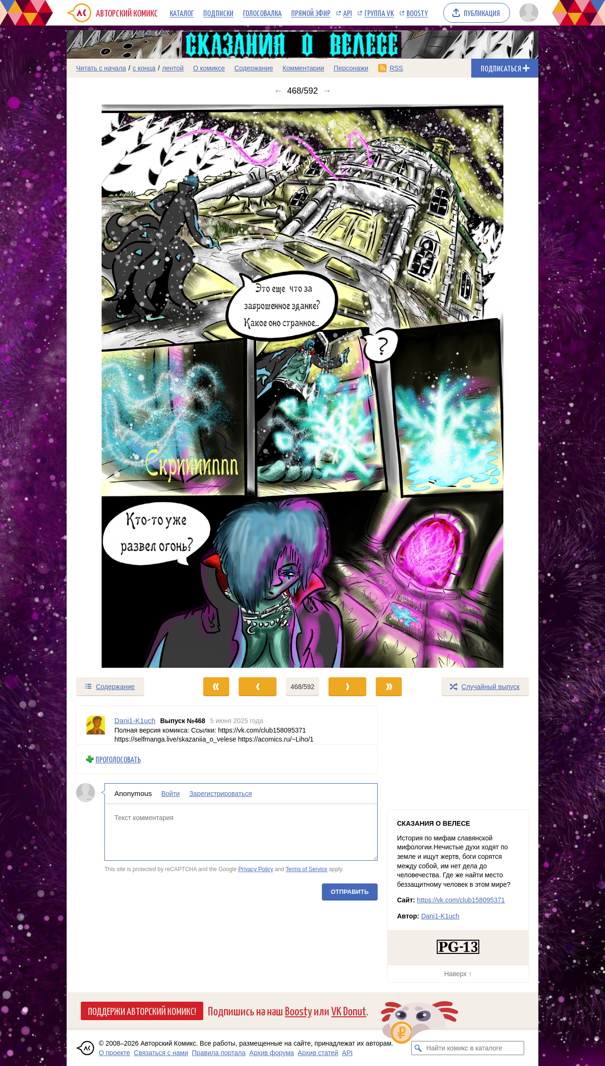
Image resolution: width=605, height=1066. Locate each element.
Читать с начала (101, 68)
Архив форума (272, 1053)
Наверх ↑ (458, 974)
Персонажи (351, 68)
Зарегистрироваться (220, 793)
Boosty (417, 13)
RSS (396, 68)
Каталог (182, 13)
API (347, 13)
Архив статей (318, 1053)
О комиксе (209, 68)
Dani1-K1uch (440, 916)
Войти (170, 793)
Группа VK (379, 13)
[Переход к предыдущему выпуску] (126, 386)
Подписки (218, 13)
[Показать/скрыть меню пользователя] (527, 13)
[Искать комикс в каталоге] (418, 1048)
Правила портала (219, 1053)
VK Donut (348, 1010)
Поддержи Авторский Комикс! (142, 1011)
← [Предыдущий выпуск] (278, 91)
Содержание (253, 68)
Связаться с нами (161, 1053)
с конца (144, 68)
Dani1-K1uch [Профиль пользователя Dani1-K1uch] (135, 720)
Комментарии (303, 68)
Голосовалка (262, 13)
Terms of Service (306, 869)
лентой (173, 68)
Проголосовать (118, 759)
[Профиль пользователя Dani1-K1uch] (95, 725)
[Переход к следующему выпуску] (302, 386)
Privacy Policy (255, 869)
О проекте (114, 1053)
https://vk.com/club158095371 (461, 900)
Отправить (350, 891)
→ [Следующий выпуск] (327, 91)
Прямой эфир (310, 13)
